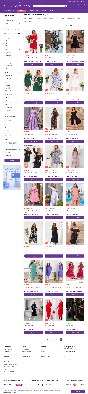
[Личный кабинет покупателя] (72, 6)
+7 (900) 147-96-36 (81, 1)
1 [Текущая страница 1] (47, 339)
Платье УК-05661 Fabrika (30, 176)
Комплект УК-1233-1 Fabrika (31, 253)
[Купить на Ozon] (7, 385)
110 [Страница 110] (56, 339)
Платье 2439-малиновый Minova (74, 291)
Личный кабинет (26, 351)
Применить (12, 160)
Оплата (12, 2)
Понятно (78, 391)
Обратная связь (26, 356)
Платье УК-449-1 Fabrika (30, 138)
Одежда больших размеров (37, 10)
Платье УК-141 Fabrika (30, 329)
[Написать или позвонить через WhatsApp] (67, 359)
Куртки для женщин (9, 371)
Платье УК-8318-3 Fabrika (51, 253)
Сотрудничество (8, 349)
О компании (7, 351)
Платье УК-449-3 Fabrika (51, 214)
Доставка (6, 2)
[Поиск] (65, 6)
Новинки (52, 10)
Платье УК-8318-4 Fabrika (51, 138)
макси (78, 18)
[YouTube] (50, 385)
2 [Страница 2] (49, 339)
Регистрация (25, 349)
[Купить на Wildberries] (19, 385)
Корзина (24, 354)
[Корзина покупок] (83, 6)
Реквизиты (6, 356)
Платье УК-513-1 (49, 329)
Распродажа (21, 10)
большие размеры (29, 18)
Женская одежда (9, 10)
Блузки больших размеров (10, 366)
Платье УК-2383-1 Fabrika (31, 291)
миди (44, 18)
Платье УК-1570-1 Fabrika (72, 214)
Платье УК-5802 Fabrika (72, 138)
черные (51, 18)
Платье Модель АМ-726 (72, 329)
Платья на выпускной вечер (11, 373)
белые (62, 18)
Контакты (6, 359)
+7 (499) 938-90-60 (71, 1)
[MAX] (42, 385)
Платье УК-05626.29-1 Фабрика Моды (34, 100)
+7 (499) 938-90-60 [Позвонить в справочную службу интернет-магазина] (69, 347)
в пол (57, 18)
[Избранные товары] (77, 6)
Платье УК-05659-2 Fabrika (73, 100)
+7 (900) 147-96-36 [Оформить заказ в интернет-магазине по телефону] (69, 351)
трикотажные (70, 18)
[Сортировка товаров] (71, 25)
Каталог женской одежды (10, 364)
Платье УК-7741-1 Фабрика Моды (75, 61)
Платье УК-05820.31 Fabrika (73, 253)
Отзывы (6, 354)
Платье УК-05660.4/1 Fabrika (52, 100)
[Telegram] (46, 385)
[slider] (5, 33)
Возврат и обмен (21, 2)
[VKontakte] (38, 385)
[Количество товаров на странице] (82, 25)
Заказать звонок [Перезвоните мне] (69, 356)
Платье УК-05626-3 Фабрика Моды (33, 61)
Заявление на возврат (46, 354)
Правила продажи (45, 356)
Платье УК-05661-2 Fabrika (52, 176)
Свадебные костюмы (9, 369)
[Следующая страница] (61, 339)
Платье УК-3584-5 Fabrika (51, 291)
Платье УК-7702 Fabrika (51, 61)
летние (39, 18)
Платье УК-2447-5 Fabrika (31, 214)
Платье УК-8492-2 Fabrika (72, 176)
